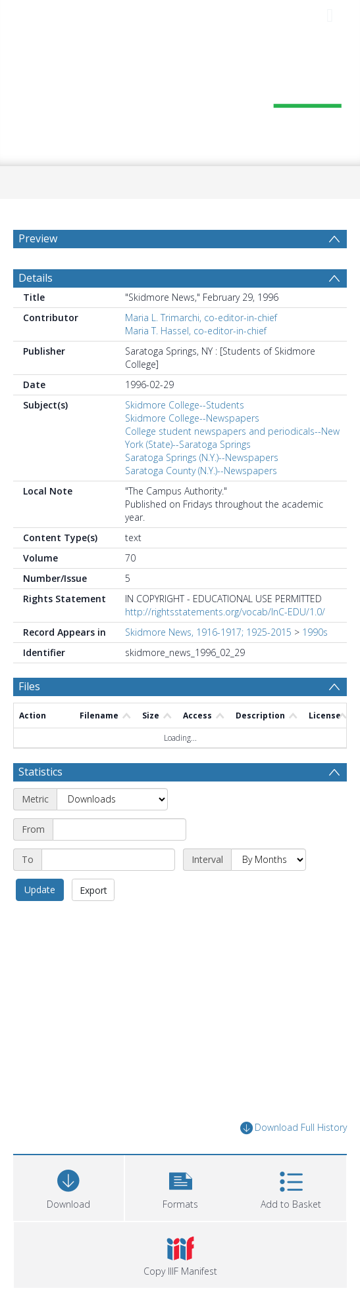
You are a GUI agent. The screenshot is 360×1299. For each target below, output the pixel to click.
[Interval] (268, 859)
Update (39, 889)
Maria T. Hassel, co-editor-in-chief (196, 330)
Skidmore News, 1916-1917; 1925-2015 (208, 632)
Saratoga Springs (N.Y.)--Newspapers (201, 457)
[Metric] (112, 799)
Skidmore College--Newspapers (192, 418)
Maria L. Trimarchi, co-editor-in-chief (201, 317)
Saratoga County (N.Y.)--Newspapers (201, 470)
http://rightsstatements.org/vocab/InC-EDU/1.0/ (225, 611)
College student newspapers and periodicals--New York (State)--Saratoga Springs (232, 438)
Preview (37, 238)
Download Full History (293, 1128)
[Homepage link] (180, 96)
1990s (315, 632)
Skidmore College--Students (184, 405)
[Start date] (119, 829)
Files (29, 686)
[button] (180, 1186)
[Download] (68, 1186)
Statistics (40, 771)
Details (35, 278)
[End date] (108, 859)
